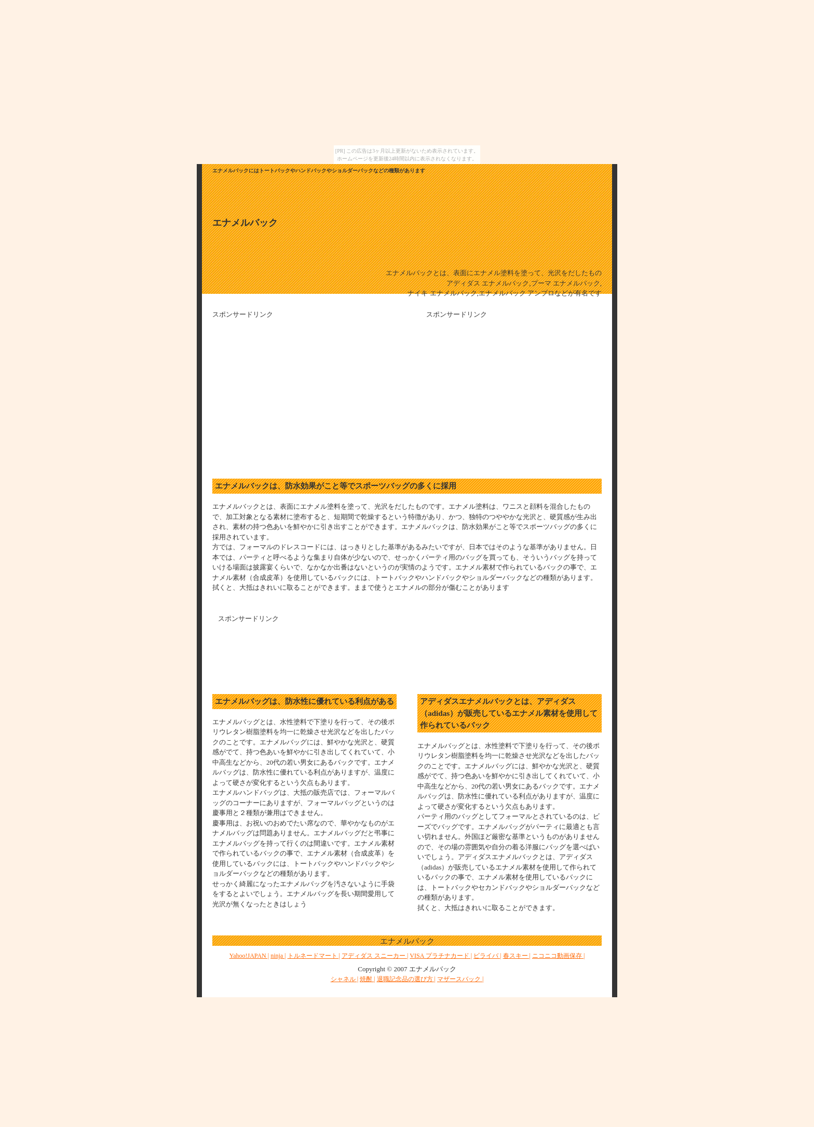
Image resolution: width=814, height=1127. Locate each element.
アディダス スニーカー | (375, 955)
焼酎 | (367, 979)
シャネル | (344, 979)
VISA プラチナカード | (441, 955)
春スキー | (517, 955)
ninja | (278, 955)
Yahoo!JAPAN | (249, 955)
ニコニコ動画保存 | (558, 955)
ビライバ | (487, 955)
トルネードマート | (314, 955)
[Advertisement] (299, 392)
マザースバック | (460, 979)
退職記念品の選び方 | (406, 979)
